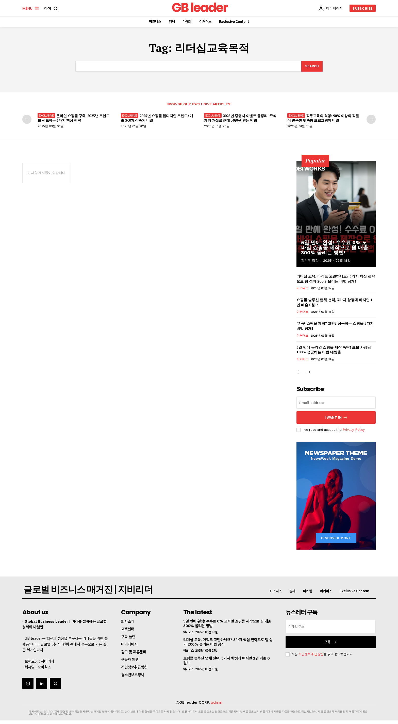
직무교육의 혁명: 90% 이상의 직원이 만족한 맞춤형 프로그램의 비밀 (323, 118)
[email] (336, 403)
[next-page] (371, 119)
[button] (52, 8)
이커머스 (302, 312)
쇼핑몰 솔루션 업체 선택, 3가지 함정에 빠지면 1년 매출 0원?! (226, 660)
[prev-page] (26, 119)
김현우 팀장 (310, 260)
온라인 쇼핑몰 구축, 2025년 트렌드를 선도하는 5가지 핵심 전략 (73, 118)
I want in (336, 417)
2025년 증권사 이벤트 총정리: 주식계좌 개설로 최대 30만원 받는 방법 (240, 118)
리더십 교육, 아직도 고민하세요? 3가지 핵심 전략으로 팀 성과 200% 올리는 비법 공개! (335, 279)
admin (216, 702)
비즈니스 (302, 288)
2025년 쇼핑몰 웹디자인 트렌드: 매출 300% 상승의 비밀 (157, 118)
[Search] (312, 66)
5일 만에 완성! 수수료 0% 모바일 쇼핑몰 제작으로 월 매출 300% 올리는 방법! (334, 247)
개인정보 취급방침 (311, 654)
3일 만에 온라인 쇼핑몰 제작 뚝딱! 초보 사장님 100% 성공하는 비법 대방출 (333, 349)
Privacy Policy (353, 429)
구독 (330, 642)
